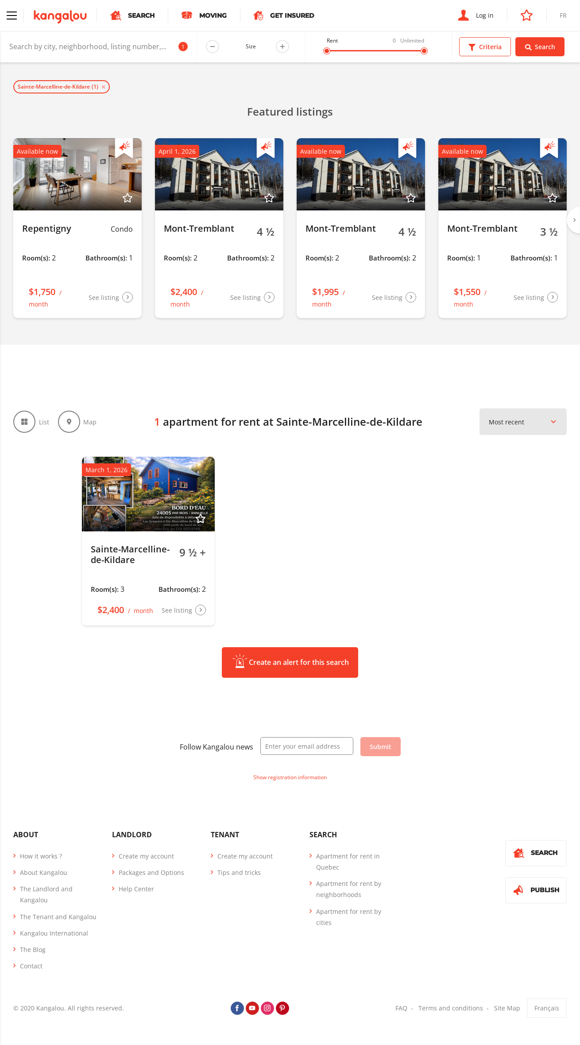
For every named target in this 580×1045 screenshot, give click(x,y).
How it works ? (41, 856)
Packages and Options (151, 872)
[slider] (326, 50)
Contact (31, 966)
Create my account (146, 856)
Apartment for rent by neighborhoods (348, 889)
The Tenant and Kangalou (58, 917)
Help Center (136, 889)
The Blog (33, 949)
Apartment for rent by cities (348, 917)
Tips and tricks (239, 872)
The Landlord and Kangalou (46, 894)
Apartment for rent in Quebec (348, 861)
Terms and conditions (450, 1008)
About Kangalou (43, 872)
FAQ (401, 1008)
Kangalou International (54, 933)
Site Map (507, 1008)
